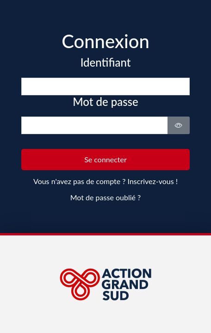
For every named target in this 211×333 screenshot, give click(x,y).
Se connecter (105, 159)
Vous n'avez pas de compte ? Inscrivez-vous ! (105, 181)
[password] (94, 125)
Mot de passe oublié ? (105, 197)
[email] (105, 86)
